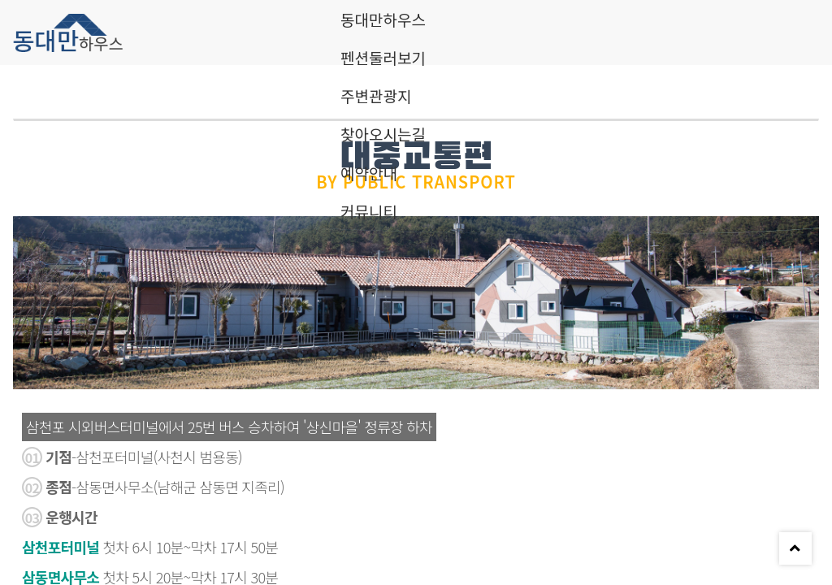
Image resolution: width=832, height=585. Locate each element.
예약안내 (368, 173)
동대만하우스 (383, 19)
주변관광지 (375, 95)
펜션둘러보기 (383, 57)
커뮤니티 (368, 211)
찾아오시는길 (383, 134)
